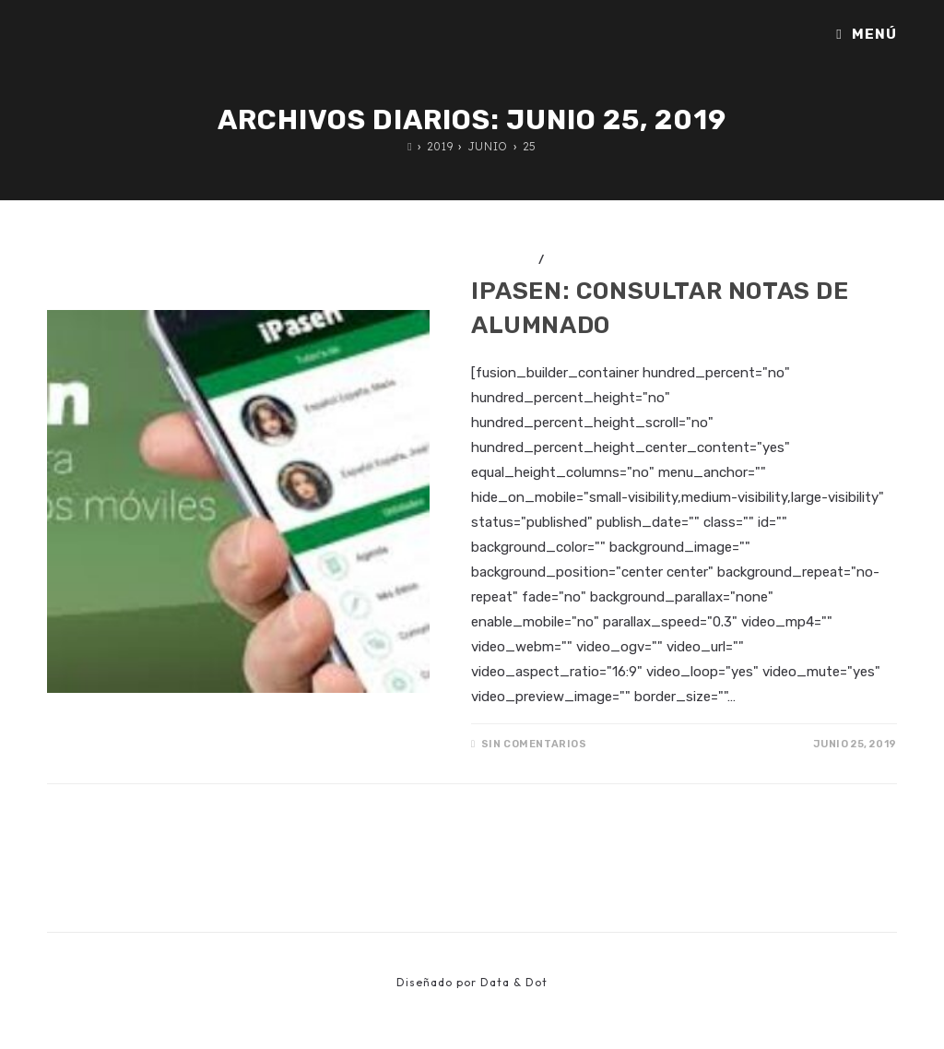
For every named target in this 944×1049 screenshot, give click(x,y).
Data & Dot (514, 982)
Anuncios (503, 259)
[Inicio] (409, 146)
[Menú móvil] (866, 34)
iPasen (571, 259)
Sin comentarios (534, 744)
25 (530, 146)
